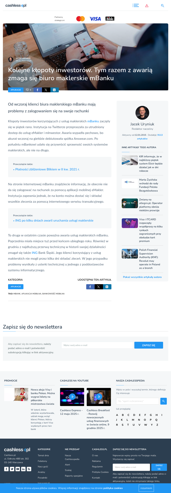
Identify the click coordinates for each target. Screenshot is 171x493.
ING (35, 252)
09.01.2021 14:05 (23, 61)
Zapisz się (159, 467)
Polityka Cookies (100, 472)
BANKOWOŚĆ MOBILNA (53, 293)
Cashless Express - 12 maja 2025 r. (71, 412)
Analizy (41, 472)
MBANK (17, 293)
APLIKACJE (16, 90)
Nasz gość (43, 466)
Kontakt (96, 477)
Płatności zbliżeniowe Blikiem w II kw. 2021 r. (46, 169)
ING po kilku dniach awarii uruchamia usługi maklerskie (53, 220)
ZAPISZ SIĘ (148, 345)
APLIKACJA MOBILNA (31, 293)
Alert (67, 464)
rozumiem (146, 488)
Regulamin (97, 466)
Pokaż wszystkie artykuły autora (142, 277)
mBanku (93, 121)
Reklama (96, 461)
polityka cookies (113, 488)
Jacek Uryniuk (23, 58)
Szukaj (68, 470)
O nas (95, 455)
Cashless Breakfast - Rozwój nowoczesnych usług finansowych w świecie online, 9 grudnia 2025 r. (98, 419)
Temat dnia (43, 455)
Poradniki (42, 477)
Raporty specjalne (74, 475)
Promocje (10, 380)
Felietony (42, 461)
